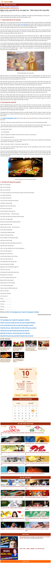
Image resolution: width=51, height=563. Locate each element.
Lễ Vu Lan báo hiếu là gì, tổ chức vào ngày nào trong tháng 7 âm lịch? (16, 325)
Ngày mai (33, 395)
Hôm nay (25, 395)
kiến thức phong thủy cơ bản (10, 118)
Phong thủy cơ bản (14, 6)
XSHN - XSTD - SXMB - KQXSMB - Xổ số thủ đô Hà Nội (31, 548)
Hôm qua (18, 395)
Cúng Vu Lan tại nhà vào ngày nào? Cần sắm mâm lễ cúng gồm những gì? (17, 322)
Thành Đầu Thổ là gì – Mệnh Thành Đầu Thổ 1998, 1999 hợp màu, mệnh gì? (18, 328)
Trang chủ (2, 6)
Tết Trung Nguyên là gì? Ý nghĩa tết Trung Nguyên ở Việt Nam (24, 312)
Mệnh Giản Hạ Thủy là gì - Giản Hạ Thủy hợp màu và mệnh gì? (15, 333)
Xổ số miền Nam (15, 8)
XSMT (9, 8)
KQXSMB (4, 8)
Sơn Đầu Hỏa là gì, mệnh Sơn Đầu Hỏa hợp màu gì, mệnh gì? (14, 330)
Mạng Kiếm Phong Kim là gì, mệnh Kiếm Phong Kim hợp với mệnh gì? (16, 336)
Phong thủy (7, 6)
